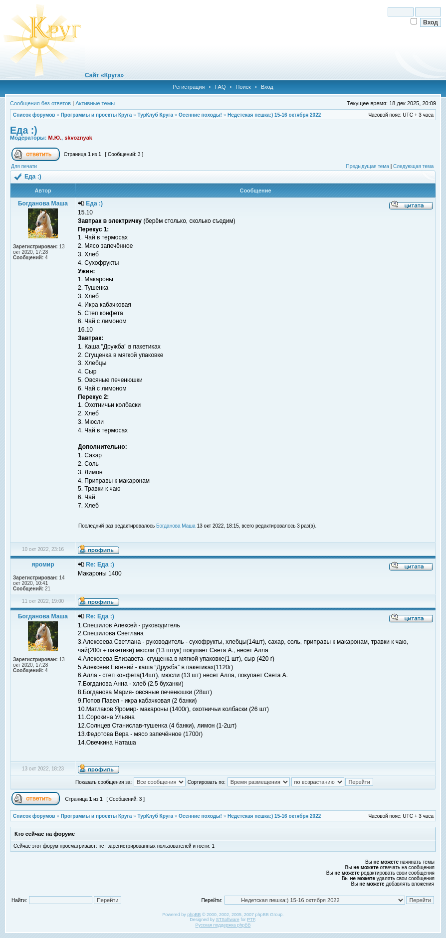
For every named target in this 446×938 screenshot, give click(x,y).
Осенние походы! (200, 115)
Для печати (24, 166)
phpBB (194, 914)
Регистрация (189, 87)
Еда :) (23, 130)
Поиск (242, 87)
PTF (251, 919)
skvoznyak (78, 138)
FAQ (220, 87)
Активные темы (95, 103)
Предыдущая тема (367, 166)
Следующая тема (413, 166)
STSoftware (227, 919)
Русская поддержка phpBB (223, 925)
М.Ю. (54, 138)
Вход (267, 87)
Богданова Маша (176, 526)
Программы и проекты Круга (96, 115)
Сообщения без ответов (40, 103)
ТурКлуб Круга (155, 115)
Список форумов (34, 115)
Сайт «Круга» (104, 75)
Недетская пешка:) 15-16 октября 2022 (274, 115)
